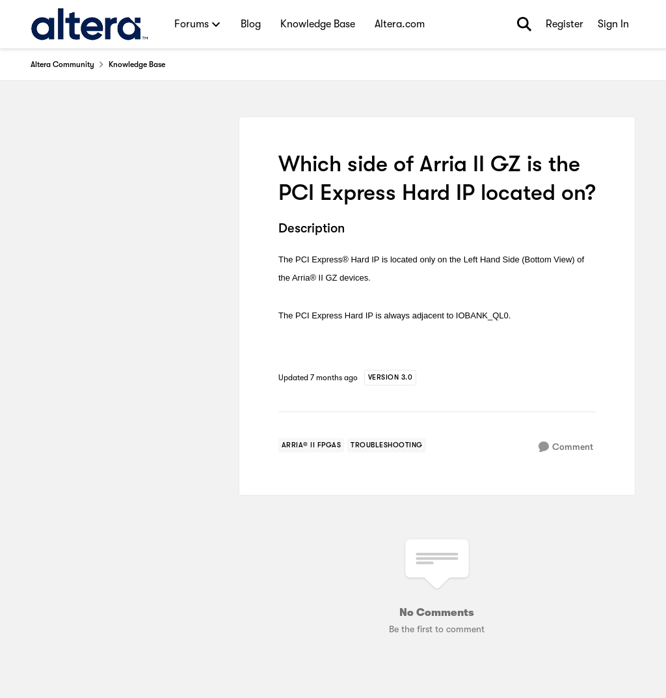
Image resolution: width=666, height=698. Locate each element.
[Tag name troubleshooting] (386, 445)
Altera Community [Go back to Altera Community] (62, 64)
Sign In (613, 24)
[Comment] (566, 447)
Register (564, 24)
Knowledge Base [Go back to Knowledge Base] (137, 64)
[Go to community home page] (89, 24)
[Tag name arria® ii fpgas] (311, 445)
